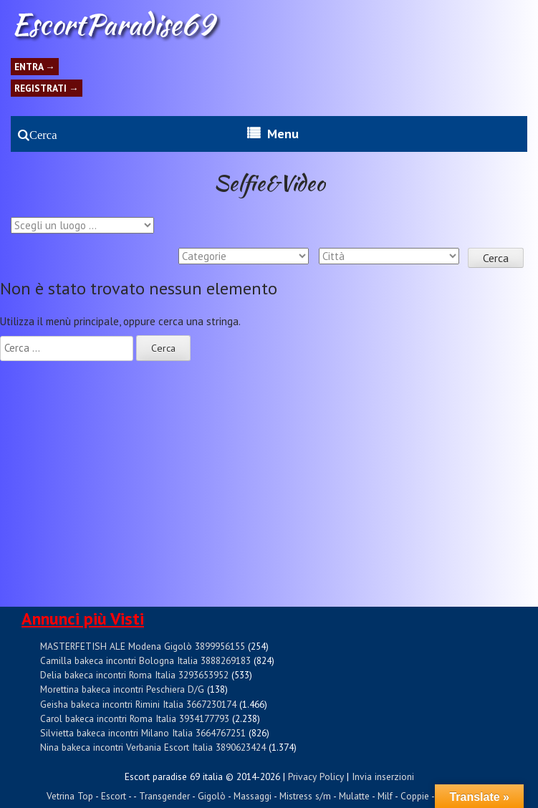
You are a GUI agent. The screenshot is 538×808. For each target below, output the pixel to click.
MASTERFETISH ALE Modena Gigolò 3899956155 (142, 646)
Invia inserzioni (383, 776)
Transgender (164, 795)
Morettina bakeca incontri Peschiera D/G (122, 689)
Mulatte (354, 795)
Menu (283, 133)
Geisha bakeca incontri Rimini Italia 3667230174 (138, 704)
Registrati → (46, 88)
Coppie (414, 795)
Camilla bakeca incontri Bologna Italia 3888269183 (145, 660)
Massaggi (253, 795)
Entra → (34, 66)
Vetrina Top (70, 795)
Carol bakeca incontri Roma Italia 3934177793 (134, 718)
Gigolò (212, 795)
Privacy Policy (316, 776)
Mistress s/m (305, 795)
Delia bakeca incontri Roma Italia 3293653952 (134, 674)
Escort (113, 795)
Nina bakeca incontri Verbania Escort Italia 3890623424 (153, 747)
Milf (385, 795)
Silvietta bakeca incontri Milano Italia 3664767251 (143, 732)
